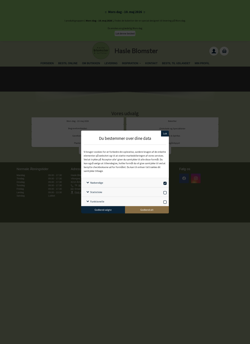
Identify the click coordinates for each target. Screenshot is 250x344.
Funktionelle (97, 201)
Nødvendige (96, 182)
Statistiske (96, 192)
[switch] (164, 183)
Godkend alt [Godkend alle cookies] (147, 209)
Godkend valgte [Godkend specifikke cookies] (103, 209)
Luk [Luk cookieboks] (165, 133)
